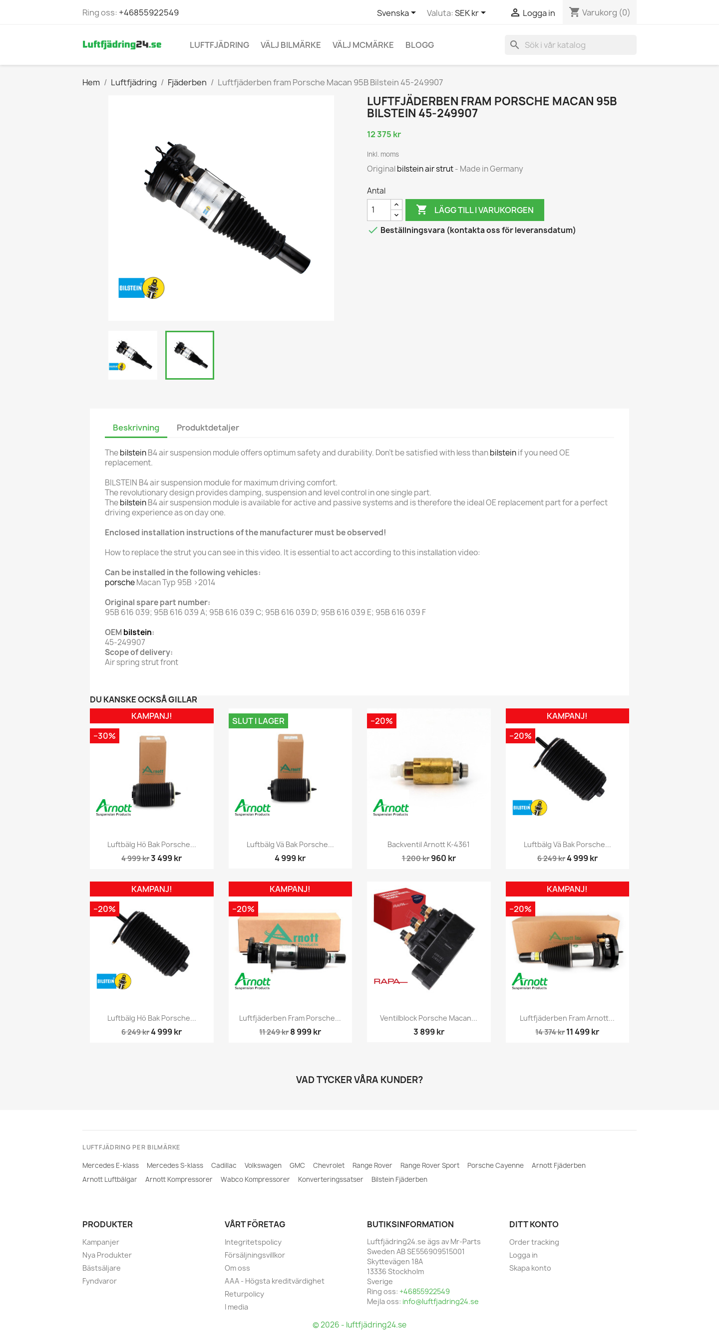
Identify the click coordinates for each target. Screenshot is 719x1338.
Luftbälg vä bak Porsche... (290, 844)
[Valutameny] (472, 13)
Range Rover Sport (429, 1165)
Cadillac (224, 1165)
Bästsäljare (101, 1268)
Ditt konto (534, 1224)
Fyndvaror (99, 1281)
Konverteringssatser (330, 1179)
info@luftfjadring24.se (440, 1301)
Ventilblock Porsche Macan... (428, 1018)
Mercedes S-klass (175, 1165)
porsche (120, 582)
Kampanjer (100, 1242)
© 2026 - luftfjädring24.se (359, 1325)
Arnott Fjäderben (559, 1165)
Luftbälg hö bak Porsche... (151, 844)
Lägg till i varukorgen (475, 210)
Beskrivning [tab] (136, 427)
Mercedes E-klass (110, 1165)
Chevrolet (329, 1165)
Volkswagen (263, 1165)
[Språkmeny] (398, 13)
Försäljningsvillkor (255, 1255)
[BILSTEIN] (141, 288)
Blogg (419, 44)
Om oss (237, 1268)
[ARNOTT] (114, 808)
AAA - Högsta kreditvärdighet (275, 1281)
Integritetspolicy (253, 1242)
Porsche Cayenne (495, 1165)
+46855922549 (149, 12)
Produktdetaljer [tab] (208, 427)
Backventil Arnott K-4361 (428, 844)
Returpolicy (244, 1294)
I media (236, 1307)
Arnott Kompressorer (179, 1179)
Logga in (523, 1255)
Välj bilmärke (291, 44)
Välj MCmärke (363, 44)
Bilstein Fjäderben (399, 1179)
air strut (439, 169)
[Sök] (571, 45)
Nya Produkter (107, 1255)
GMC (297, 1165)
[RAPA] (391, 981)
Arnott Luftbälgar (109, 1179)
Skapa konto (530, 1268)
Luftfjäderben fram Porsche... (290, 1018)
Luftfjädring (219, 44)
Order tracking (534, 1242)
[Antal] (379, 210)
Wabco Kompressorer (255, 1179)
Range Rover (372, 1165)
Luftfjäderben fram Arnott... (567, 1018)
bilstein (410, 169)
